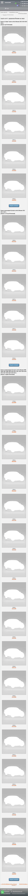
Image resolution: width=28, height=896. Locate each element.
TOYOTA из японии (22, 13)
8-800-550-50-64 (24, 1)
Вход (7, 8)
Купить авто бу (4, 12)
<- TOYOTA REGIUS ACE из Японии (9, 884)
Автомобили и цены (13, 12)
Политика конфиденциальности (18, 893)
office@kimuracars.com (17, 891)
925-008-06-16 (25, 3)
